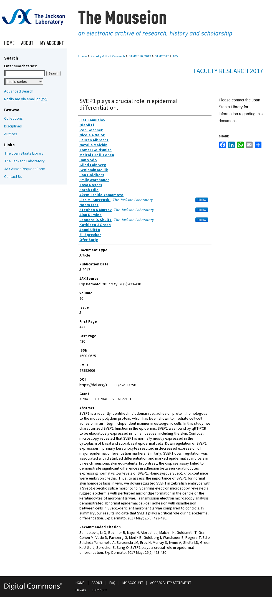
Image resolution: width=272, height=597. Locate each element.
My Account (132, 582)
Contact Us (13, 177)
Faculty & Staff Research (108, 56)
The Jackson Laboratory (24, 161)
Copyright (99, 590)
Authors (10, 134)
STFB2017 (162, 56)
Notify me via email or (25, 99)
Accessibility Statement (170, 582)
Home (82, 56)
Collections (13, 118)
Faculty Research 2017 (228, 71)
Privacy (80, 590)
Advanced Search (18, 91)
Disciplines (13, 126)
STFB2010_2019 (140, 56)
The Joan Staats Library (24, 153)
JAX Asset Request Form (24, 169)
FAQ (112, 582)
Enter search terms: (20, 66)
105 (175, 56)
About (97, 582)
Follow (201, 199)
